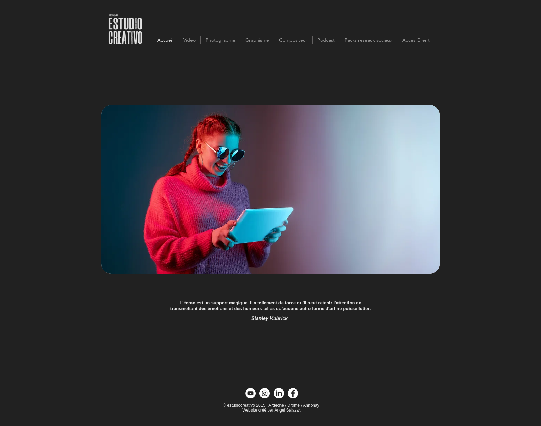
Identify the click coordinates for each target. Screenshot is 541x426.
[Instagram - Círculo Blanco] (264, 393)
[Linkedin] (279, 393)
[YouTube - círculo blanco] (250, 393)
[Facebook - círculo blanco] (293, 393)
